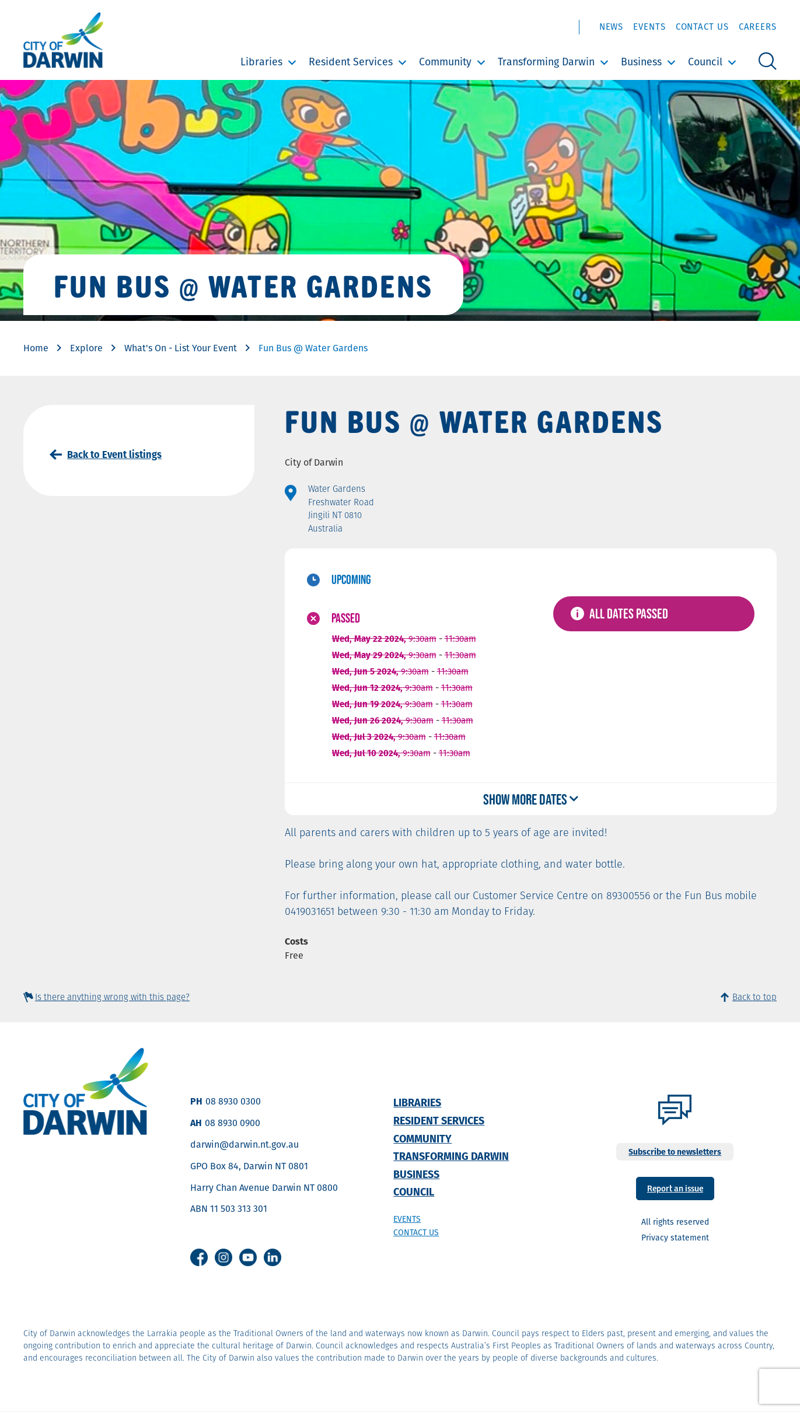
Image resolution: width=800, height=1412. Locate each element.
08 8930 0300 (233, 1101)
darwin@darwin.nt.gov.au (244, 1144)
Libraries (261, 61)
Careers (758, 26)
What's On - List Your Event (180, 348)
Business (641, 61)
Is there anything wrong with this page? (112, 997)
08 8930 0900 (232, 1123)
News (611, 26)
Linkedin (272, 1257)
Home (35, 348)
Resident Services (351, 61)
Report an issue (675, 1188)
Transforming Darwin (546, 61)
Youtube (248, 1257)
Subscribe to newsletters (674, 1152)
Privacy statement (675, 1237)
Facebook (199, 1257)
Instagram (223, 1257)
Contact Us (702, 26)
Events (649, 26)
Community (445, 61)
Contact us (416, 1232)
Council (705, 61)
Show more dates (525, 799)
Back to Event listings (114, 455)
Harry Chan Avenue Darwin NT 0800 (264, 1187)
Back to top (754, 997)
